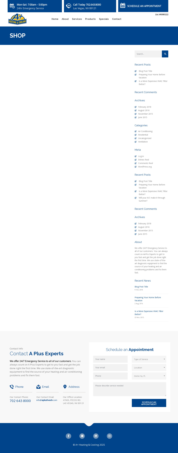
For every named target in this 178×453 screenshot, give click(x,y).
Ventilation (143, 141)
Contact (116, 19)
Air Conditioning (145, 131)
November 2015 (145, 113)
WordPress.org (145, 166)
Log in (141, 156)
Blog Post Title (145, 71)
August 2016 (143, 110)
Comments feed (145, 163)
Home (55, 19)
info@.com (46, 400)
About (65, 19)
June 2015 (142, 117)
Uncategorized (144, 138)
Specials (104, 19)
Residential (143, 134)
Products (90, 19)
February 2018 (144, 107)
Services (77, 19)
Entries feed (143, 159)
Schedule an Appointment (144, 6)
